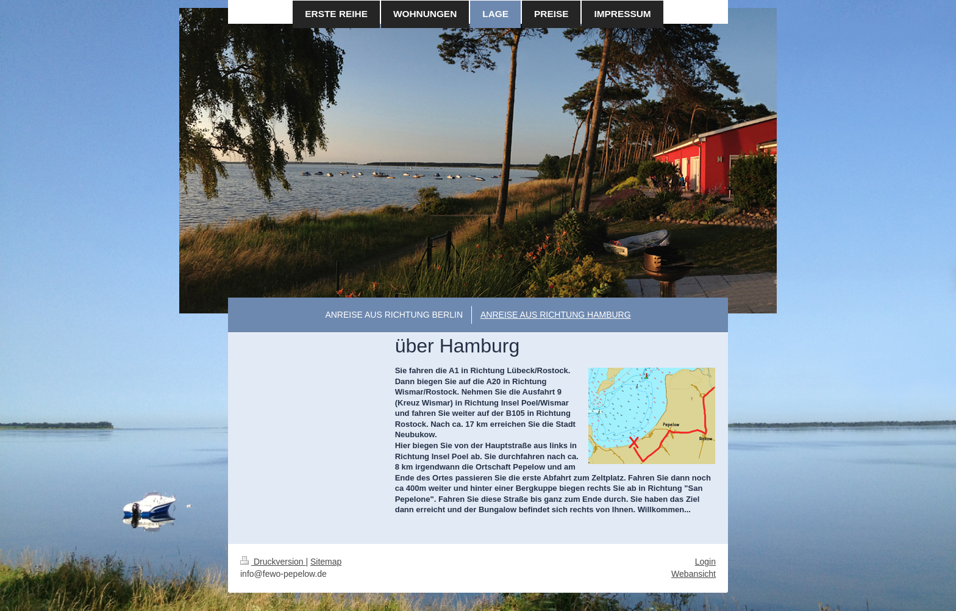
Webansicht (693, 574)
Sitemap (325, 561)
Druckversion (272, 561)
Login (705, 561)
